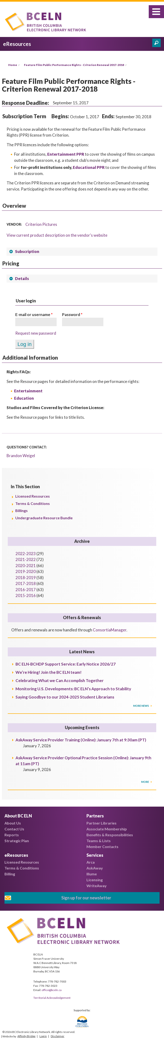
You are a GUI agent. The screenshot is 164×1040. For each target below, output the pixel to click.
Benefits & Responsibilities (109, 835)
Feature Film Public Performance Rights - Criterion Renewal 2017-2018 (74, 65)
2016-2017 (26, 589)
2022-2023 (26, 553)
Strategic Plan (16, 840)
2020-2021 (26, 565)
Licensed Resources (32, 496)
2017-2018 (26, 583)
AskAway (94, 868)
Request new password (35, 333)
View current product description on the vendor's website (57, 235)
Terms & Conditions (32, 503)
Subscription (27, 251)
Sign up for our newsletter (86, 897)
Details (22, 278)
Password (72, 314)
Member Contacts (102, 846)
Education (24, 398)
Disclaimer (57, 1036)
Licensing (94, 880)
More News (141, 705)
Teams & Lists (98, 840)
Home (12, 65)
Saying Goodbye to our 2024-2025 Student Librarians (65, 697)
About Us (12, 823)
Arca (90, 862)
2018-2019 (26, 577)
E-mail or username (34, 314)
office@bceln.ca (52, 990)
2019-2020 (26, 571)
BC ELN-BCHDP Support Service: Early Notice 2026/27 (66, 664)
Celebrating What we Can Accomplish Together (60, 680)
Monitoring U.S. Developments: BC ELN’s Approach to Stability (73, 688)
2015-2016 (26, 595)
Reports (11, 835)
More (145, 781)
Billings (21, 510)
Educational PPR (89, 167)
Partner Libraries (101, 823)
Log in (43, 1036)
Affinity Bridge (26, 1036)
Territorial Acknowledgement (51, 997)
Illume (91, 874)
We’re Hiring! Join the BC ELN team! (49, 672)
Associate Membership (106, 829)
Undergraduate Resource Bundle (44, 518)
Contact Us (14, 829)
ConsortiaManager (109, 629)
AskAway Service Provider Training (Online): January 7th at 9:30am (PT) (81, 739)
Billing (9, 874)
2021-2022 (26, 559)
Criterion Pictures (41, 224)
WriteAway (96, 885)
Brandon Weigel (21, 455)
